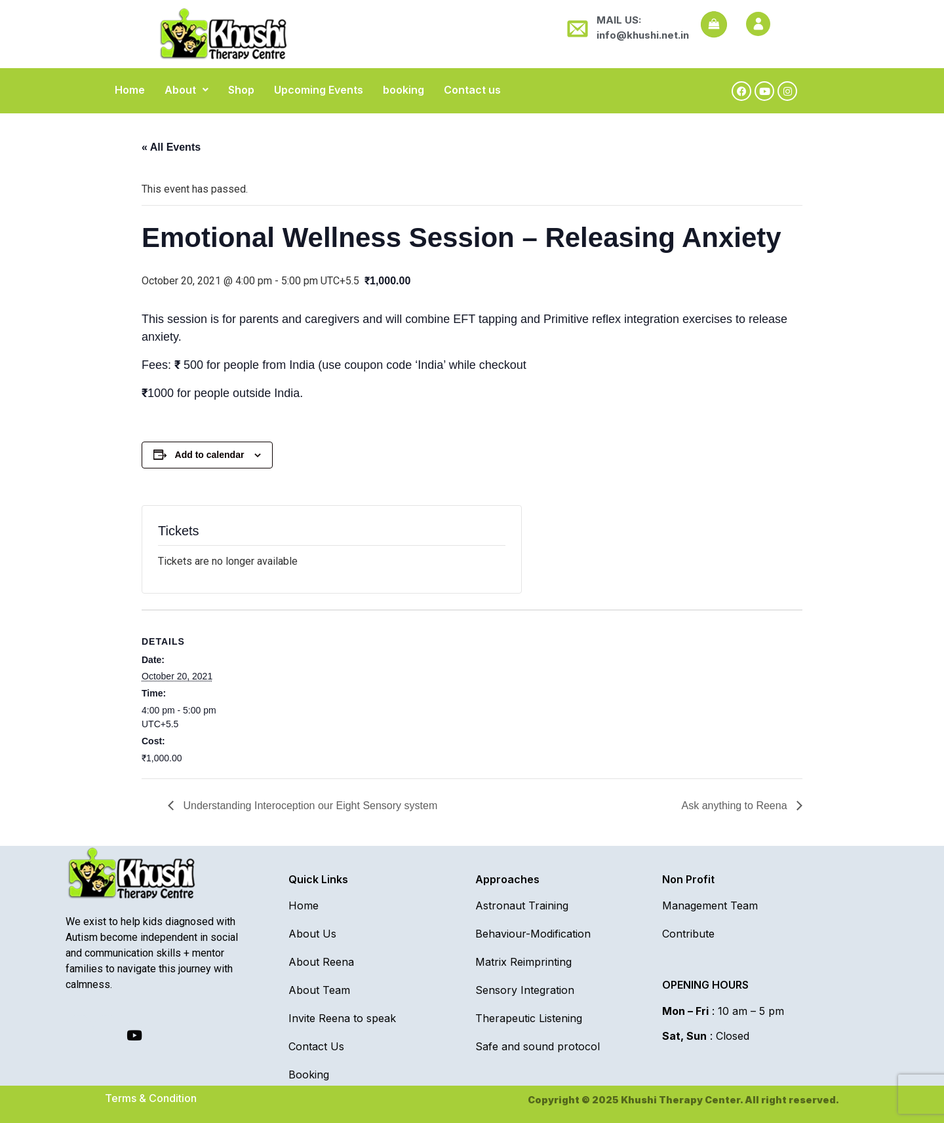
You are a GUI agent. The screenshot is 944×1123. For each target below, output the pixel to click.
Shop (241, 89)
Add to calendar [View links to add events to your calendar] (210, 454)
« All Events (171, 147)
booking (403, 89)
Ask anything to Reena (736, 805)
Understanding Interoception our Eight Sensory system (308, 805)
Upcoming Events (318, 89)
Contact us (472, 89)
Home (130, 89)
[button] (186, 90)
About (186, 89)
